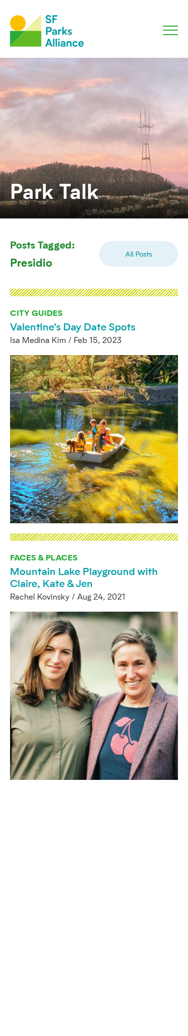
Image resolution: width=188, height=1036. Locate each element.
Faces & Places (44, 557)
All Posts (138, 254)
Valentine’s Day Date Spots (72, 326)
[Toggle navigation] (170, 30)
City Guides (36, 312)
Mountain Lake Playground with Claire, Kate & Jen (84, 577)
